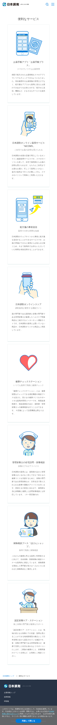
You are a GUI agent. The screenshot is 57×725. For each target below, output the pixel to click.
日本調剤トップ (8, 676)
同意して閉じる (28, 721)
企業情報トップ (9, 693)
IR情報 (6, 701)
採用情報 (7, 697)
